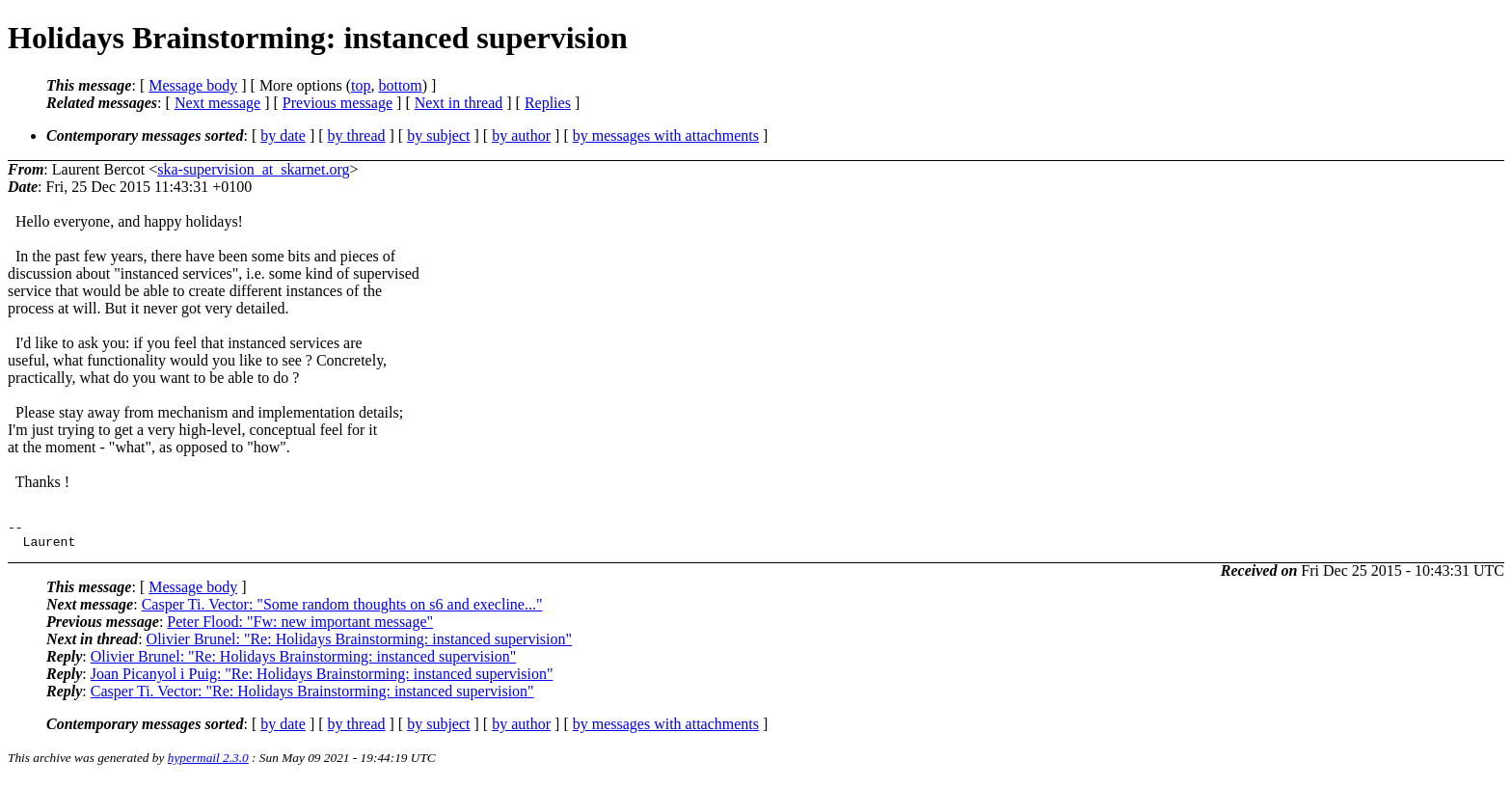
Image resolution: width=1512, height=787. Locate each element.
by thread (357, 135)
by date (283, 135)
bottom (399, 85)
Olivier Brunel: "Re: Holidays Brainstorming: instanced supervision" (359, 645)
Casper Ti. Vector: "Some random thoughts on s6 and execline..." (342, 610)
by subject (438, 135)
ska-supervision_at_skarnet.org (253, 169)
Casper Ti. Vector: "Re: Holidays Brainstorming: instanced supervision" (312, 697)
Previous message (337, 103)
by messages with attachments (666, 135)
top (360, 85)
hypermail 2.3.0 (208, 763)
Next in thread (459, 103)
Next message (217, 103)
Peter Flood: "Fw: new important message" (300, 627)
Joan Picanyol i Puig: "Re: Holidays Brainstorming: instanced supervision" (322, 679)
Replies (548, 103)
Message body (192, 85)
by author (521, 135)
